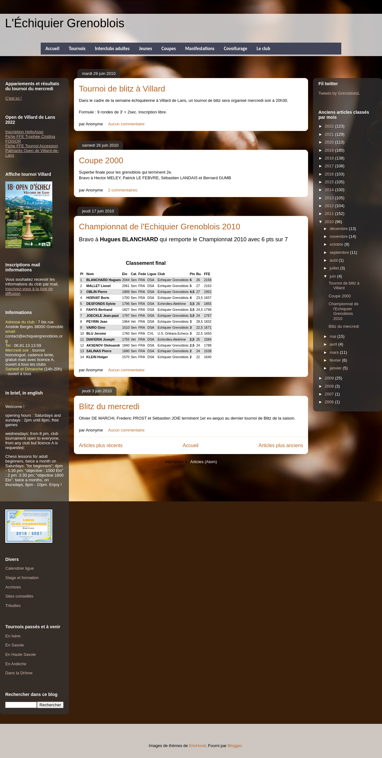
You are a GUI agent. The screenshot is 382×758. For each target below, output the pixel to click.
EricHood (197, 745)
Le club (263, 48)
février (336, 360)
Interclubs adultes (112, 48)
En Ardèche (15, 663)
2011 (330, 213)
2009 (330, 378)
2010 (330, 221)
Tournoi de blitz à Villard (122, 88)
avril (334, 344)
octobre (337, 244)
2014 (330, 189)
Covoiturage (235, 48)
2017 (330, 166)
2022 (330, 126)
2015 (330, 182)
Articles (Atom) (203, 461)
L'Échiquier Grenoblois (64, 23)
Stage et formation (22, 577)
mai (334, 336)
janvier (336, 368)
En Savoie (14, 645)
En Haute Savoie (20, 654)
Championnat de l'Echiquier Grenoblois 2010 (159, 226)
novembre (339, 236)
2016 (330, 174)
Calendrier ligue (19, 568)
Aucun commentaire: (127, 124)
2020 (330, 142)
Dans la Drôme (19, 673)
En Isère (12, 636)
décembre (339, 228)
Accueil (52, 48)
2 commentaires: (123, 190)
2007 (330, 394)
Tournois (77, 48)
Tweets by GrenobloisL (339, 93)
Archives (13, 587)
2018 (330, 158)
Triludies (13, 605)
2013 (330, 198)
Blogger (234, 745)
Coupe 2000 (101, 160)
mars (335, 352)
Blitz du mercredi (109, 406)
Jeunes (145, 48)
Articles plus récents (101, 445)
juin (333, 276)
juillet (335, 268)
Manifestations (199, 48)
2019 (330, 150)
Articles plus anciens (281, 445)
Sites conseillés (19, 596)
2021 (330, 134)
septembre (340, 252)
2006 (330, 402)
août (334, 260)
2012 (330, 205)
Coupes (169, 48)
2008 (330, 386)
